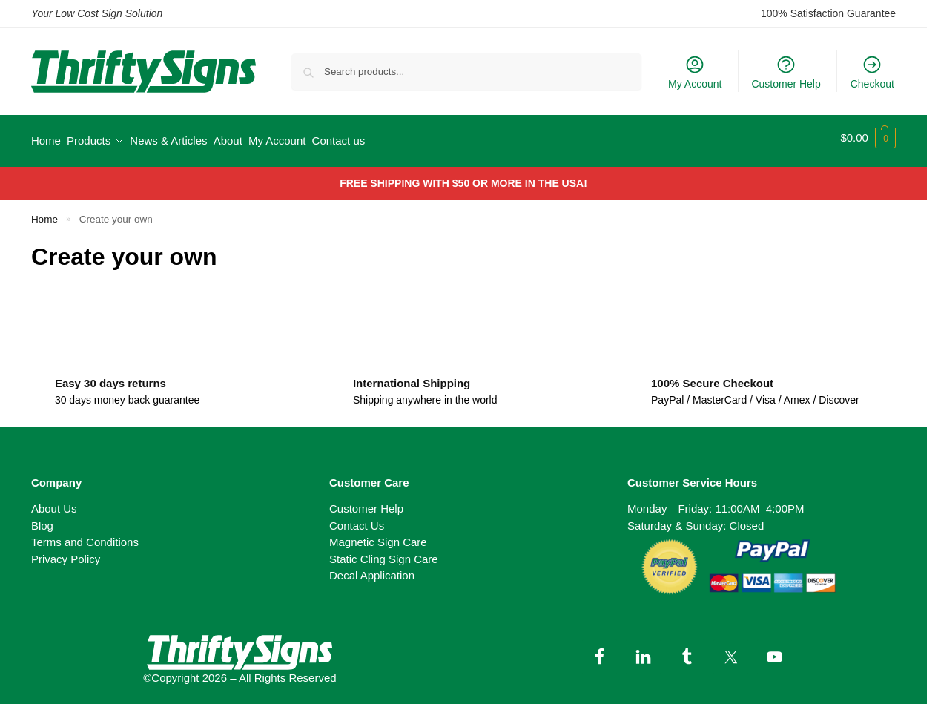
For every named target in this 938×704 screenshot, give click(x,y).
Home (44, 212)
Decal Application (371, 569)
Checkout (872, 72)
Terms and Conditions (85, 536)
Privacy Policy (65, 552)
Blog (42, 519)
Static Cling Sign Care (383, 552)
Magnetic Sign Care (378, 536)
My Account (694, 72)
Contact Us (356, 519)
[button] (868, 138)
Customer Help (785, 72)
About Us (54, 502)
